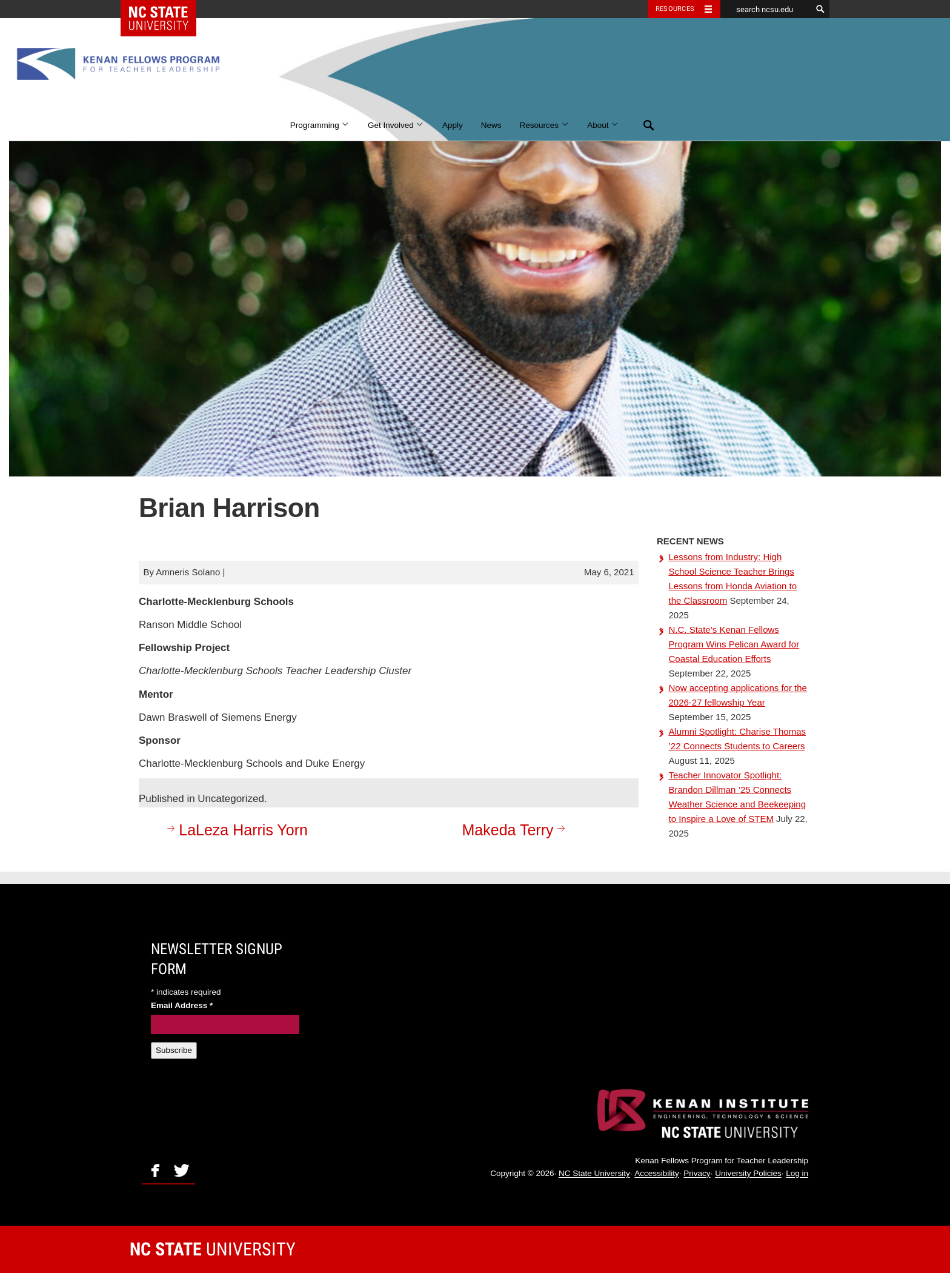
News (491, 125)
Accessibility (656, 1173)
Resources (545, 125)
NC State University (594, 1173)
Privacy (696, 1173)
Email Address (182, 1005)
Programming (320, 125)
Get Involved (396, 125)
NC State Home (166, 9)
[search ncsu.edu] (765, 9)
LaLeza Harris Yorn (236, 829)
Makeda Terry (515, 829)
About (603, 125)
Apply (452, 125)
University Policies (748, 1173)
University (213, 1249)
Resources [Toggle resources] (675, 9)
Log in (797, 1173)
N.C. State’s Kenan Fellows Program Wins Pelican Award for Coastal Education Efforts (734, 644)
